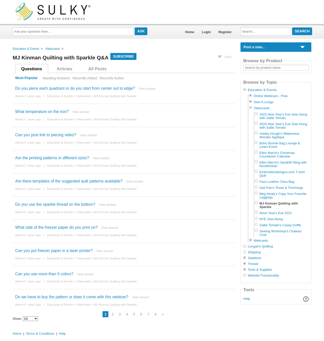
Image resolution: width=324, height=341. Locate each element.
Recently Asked (85, 78)
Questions (31, 68)
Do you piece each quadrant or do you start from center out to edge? (75, 88)
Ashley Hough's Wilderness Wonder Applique (279, 135)
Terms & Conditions (40, 333)
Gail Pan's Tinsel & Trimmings (281, 188)
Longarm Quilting (260, 246)
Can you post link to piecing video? (45, 135)
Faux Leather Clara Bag (276, 182)
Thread (253, 264)
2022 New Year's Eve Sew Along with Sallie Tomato (283, 116)
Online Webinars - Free (271, 96)
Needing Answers (56, 78)
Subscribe (123, 56)
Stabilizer (254, 258)
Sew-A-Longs (263, 102)
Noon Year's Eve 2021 (275, 213)
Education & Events (26, 49)
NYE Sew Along (271, 219)
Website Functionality (263, 275)
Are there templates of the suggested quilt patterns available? (69, 181)
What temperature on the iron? (42, 111)
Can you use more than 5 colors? (44, 274)
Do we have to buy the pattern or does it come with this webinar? (71, 297)
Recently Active (111, 78)
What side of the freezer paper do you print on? (56, 227)
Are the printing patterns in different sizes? (52, 158)
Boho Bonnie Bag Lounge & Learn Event (279, 145)
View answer (147, 88)
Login (206, 32)
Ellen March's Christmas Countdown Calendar (277, 154)
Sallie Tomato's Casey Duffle (280, 225)
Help (246, 299)
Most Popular (26, 78)
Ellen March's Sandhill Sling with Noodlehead (283, 164)
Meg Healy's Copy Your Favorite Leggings (282, 195)
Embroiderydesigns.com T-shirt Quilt (282, 173)
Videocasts (52, 49)
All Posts (97, 68)
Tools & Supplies (260, 269)
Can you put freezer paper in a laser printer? (54, 250)
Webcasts (261, 240)
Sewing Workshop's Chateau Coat (280, 233)
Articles (64, 68)
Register (225, 32)
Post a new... (254, 47)
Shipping (254, 252)
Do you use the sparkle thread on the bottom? (55, 204)
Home (189, 32)
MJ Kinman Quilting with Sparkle (115, 96)
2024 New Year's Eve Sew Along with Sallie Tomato (283, 125)
